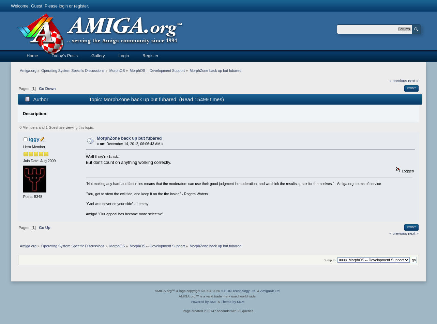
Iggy (34, 139)
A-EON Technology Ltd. (238, 291)
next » (413, 81)
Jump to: (330, 260)
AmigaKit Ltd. (270, 291)
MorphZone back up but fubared (129, 138)
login (63, 6)
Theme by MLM (232, 302)
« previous (398, 81)
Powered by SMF (204, 302)
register (81, 6)
